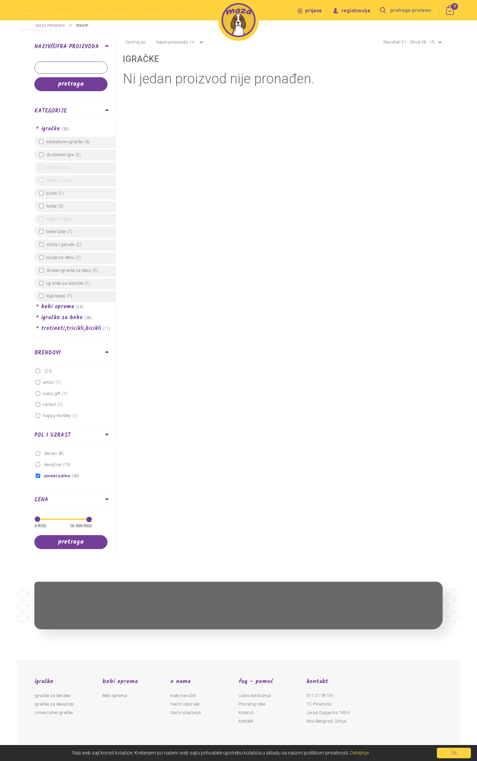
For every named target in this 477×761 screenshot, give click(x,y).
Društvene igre (60, 154)
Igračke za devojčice (53, 704)
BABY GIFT (52, 393)
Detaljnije (359, 753)
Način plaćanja (185, 712)
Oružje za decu (60, 257)
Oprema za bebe (40, 30)
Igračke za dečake (52, 695)
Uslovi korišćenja (254, 695)
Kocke (51, 206)
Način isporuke (184, 704)
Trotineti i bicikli (165, 10)
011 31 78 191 (320, 695)
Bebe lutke (56, 231)
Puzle (51, 193)
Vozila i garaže (60, 244)
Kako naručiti (183, 695)
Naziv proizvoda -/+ (175, 42)
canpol (49, 404)
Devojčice (52, 464)
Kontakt (245, 721)
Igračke (64, 10)
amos (48, 382)
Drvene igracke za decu (68, 270)
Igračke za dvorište (64, 283)
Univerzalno (56, 475)
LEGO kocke (55, 295)
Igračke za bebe (108, 10)
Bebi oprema (57, 306)
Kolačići (246, 712)
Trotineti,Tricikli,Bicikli (71, 328)
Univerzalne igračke (53, 712)
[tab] (75, 48)
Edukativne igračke (64, 141)
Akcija (30, 10)
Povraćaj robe (251, 704)
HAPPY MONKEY (57, 415)
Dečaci (50, 453)
